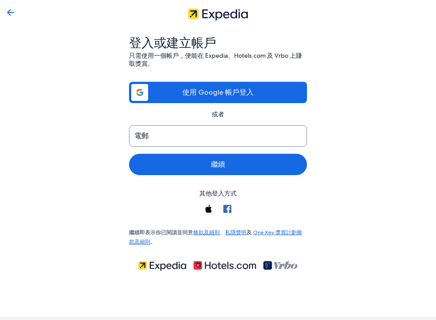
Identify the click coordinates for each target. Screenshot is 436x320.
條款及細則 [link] (206, 231)
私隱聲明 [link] (235, 231)
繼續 (218, 164)
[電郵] (218, 136)
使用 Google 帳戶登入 (218, 92)
